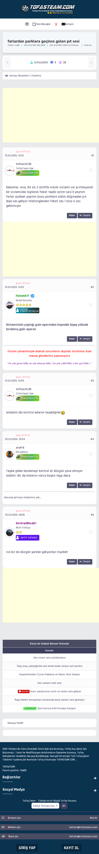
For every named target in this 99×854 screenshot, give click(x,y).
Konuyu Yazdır (15, 723)
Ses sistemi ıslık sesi (50, 682)
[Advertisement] (51, 115)
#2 (92, 287)
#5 (92, 514)
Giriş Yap (27, 847)
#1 (92, 155)
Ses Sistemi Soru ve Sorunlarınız (65, 45)
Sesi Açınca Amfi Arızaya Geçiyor (56, 708)
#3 (92, 380)
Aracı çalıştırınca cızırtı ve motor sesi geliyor (55, 691)
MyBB (23, 770)
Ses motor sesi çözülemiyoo (49, 657)
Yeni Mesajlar (41, 24)
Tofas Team (14, 45)
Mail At (93, 817)
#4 (92, 439)
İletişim (68, 24)
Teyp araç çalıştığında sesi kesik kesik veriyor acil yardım (49, 666)
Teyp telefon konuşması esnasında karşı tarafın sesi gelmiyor (49, 699)
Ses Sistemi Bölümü (34, 45)
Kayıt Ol (71, 847)
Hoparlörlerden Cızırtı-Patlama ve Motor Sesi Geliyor (49, 674)
